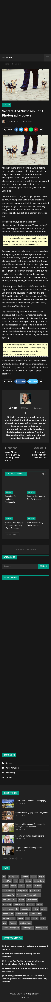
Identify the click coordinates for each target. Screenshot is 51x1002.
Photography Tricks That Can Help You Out (38, 455)
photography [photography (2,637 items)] (35, 891)
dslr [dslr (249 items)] (21, 881)
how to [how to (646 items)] (13, 886)
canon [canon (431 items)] (33, 877)
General (6, 105)
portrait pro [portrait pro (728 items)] (25, 909)
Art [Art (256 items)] (4, 877)
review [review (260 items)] (35, 909)
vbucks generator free (15, 975)
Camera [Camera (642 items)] (25, 877)
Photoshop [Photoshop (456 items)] (7, 904)
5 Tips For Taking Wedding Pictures (29, 847)
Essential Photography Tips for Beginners (32, 812)
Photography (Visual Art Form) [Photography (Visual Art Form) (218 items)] (28, 895)
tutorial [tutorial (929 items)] (34, 918)
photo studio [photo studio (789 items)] (19, 904)
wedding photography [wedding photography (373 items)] (11, 928)
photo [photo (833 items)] (29, 886)
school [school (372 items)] (43, 909)
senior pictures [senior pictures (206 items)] (8, 918)
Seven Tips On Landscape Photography (31, 800)
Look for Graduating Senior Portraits (30, 836)
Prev (8, 534)
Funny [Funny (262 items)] (5, 886)
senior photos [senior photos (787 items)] (35, 914)
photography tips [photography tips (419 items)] (9, 900)
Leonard (9, 953)
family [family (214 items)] (28, 881)
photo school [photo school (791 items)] (32, 900)
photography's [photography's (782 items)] (8, 895)
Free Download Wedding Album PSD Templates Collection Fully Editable (24, 978)
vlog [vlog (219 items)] (4, 923)
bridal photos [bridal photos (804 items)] (13, 877)
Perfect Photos (12, 768)
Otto (7, 961)
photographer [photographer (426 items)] (22, 891)
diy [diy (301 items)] (16, 881)
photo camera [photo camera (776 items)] (8, 891)
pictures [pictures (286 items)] (30, 904)
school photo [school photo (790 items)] (8, 914)
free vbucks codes (13, 946)
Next (15, 534)
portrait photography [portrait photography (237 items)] (10, 909)
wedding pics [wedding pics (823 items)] (28, 928)
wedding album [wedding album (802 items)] (25, 923)
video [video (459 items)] (43, 918)
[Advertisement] (25, 27)
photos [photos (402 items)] (21, 900)
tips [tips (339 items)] (27, 918)
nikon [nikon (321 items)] (21, 886)
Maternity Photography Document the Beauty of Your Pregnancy (30, 825)
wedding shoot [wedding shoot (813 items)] (41, 928)
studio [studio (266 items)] (20, 918)
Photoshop (10, 773)
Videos (8, 777)
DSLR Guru (7, 57)
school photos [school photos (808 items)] (21, 914)
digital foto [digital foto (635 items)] (7, 881)
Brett (7, 968)
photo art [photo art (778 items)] (38, 886)
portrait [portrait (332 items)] (39, 904)
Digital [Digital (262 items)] (41, 877)
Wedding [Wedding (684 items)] (13, 923)
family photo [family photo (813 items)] (39, 881)
